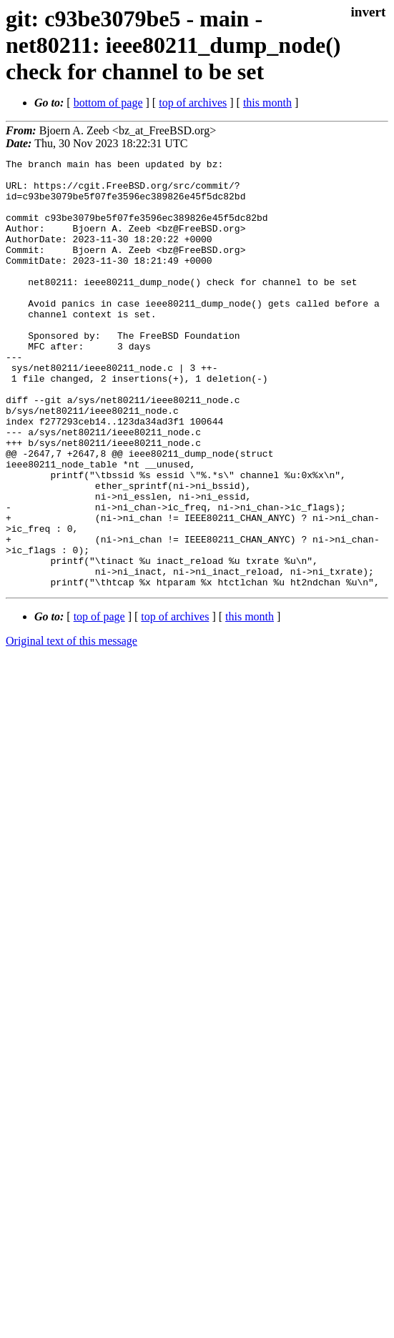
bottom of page (108, 102)
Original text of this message (71, 726)
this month (267, 102)
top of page (99, 702)
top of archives (193, 102)
